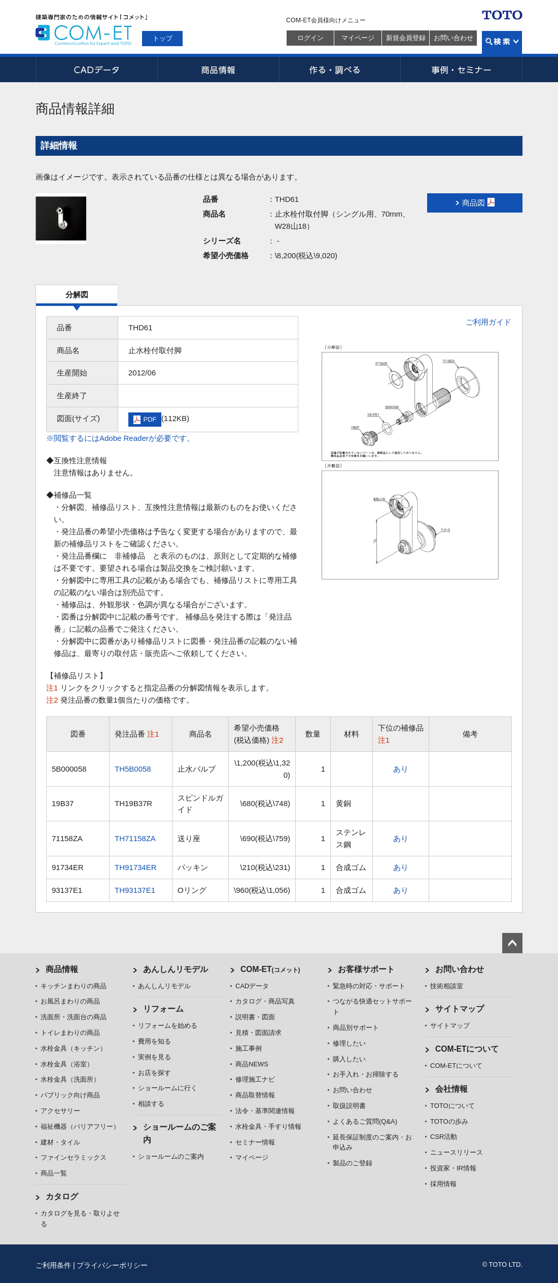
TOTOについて (452, 1105)
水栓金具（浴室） (67, 1064)
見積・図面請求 (258, 1032)
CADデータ (96, 69)
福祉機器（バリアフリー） (80, 1126)
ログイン (310, 38)
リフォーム (163, 1008)
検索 (502, 42)
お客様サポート (366, 969)
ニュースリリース (456, 1152)
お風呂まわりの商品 (70, 1001)
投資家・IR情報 (453, 1168)
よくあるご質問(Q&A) (365, 1121)
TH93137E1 (135, 890)
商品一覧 (54, 1173)
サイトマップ (459, 1008)
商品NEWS (251, 1064)
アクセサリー (60, 1111)
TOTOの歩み (449, 1121)
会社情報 (451, 1089)
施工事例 (248, 1048)
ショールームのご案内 (171, 1156)
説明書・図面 (255, 1017)
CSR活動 (443, 1136)
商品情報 (218, 69)
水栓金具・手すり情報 (268, 1126)
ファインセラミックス (74, 1157)
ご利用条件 (53, 1265)
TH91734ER (136, 867)
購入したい (349, 1059)
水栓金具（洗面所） (70, 1079)
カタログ (62, 1196)
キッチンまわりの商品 (74, 986)
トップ (162, 38)
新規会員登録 (406, 38)
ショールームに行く (167, 1088)
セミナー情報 (255, 1142)
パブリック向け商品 (70, 1095)
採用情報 (443, 1184)
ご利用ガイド (488, 322)
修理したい (349, 1043)
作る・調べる (340, 69)
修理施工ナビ (255, 1079)
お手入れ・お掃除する (366, 1074)
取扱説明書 (349, 1105)
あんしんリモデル (175, 969)
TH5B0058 (133, 769)
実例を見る (154, 1057)
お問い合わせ (453, 38)
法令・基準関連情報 (265, 1111)
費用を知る (154, 1041)
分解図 (76, 294)
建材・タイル (60, 1142)
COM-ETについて (467, 1049)
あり (400, 769)
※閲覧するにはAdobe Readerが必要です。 (120, 438)
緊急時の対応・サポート (369, 986)
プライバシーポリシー (112, 1265)
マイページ (357, 38)
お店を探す (154, 1073)
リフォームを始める (167, 1025)
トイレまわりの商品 (70, 1032)
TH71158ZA (135, 838)
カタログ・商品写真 (265, 1001)
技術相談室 (446, 986)
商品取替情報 (255, 1095)
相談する (151, 1103)
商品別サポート (356, 1027)
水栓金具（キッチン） (74, 1048)
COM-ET (270, 969)
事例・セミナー (461, 69)
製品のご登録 (352, 1163)
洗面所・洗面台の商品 (74, 1017)
